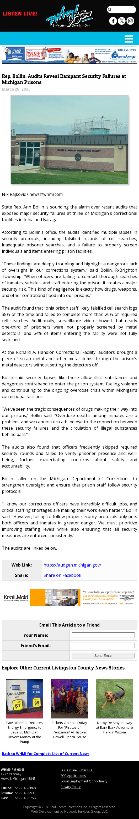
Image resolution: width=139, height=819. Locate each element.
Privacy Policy (71, 787)
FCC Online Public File (76, 770)
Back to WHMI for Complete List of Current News (45, 753)
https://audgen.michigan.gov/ (72, 565)
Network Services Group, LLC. (86, 811)
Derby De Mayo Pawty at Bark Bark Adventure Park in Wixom (114, 706)
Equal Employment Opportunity (84, 781)
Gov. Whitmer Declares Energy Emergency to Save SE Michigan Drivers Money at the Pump (24, 711)
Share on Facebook (62, 575)
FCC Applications (73, 775)
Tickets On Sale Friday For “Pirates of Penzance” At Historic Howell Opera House (69, 709)
